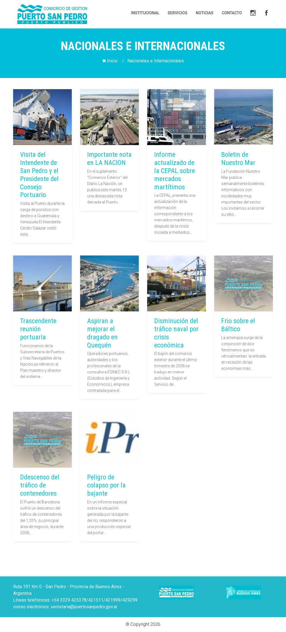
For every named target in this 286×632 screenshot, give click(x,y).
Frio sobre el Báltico (237, 325)
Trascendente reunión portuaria (37, 329)
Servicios (177, 13)
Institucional (145, 13)
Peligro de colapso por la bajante (105, 485)
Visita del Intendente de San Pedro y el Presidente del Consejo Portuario (39, 175)
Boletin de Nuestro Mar (238, 159)
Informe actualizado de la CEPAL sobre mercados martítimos (174, 171)
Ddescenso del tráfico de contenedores (38, 485)
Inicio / (113, 60)
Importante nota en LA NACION (109, 159)
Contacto (232, 13)
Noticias (204, 13)
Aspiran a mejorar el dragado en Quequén (101, 333)
